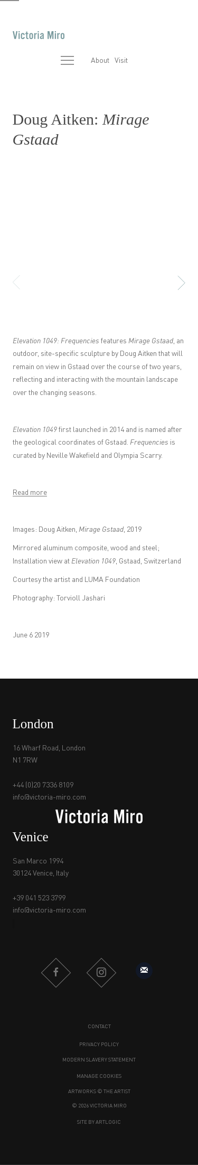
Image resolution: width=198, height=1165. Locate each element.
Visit (121, 60)
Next (175, 283)
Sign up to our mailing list (144, 970)
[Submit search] (45, 61)
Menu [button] (67, 61)
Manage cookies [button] (99, 1076)
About (100, 60)
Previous (23, 283)
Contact (99, 1026)
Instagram (101, 972)
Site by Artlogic (99, 1122)
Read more (30, 492)
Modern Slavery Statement (99, 1060)
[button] (64, 282)
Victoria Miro (38, 35)
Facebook (56, 972)
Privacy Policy (99, 1044)
